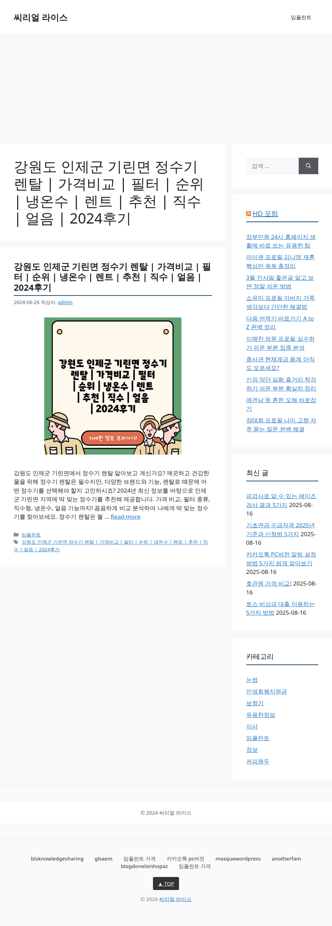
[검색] (308, 166)
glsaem (103, 858)
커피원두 (258, 761)
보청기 (255, 703)
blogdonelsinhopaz (144, 866)
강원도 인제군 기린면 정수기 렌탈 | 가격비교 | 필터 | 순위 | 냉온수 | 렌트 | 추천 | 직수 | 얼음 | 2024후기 (112, 277)
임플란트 (301, 17)
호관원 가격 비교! (269, 583)
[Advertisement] (166, 86)
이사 (252, 726)
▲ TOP (166, 883)
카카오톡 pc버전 (186, 858)
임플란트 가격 (139, 858)
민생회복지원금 (266, 691)
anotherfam (286, 858)
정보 (252, 750)
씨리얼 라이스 (41, 17)
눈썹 (252, 680)
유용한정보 (260, 715)
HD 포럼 (265, 213)
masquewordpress (238, 858)
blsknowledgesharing (57, 858)
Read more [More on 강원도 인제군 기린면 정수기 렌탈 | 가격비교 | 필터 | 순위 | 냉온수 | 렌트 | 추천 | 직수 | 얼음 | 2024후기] (126, 516)
